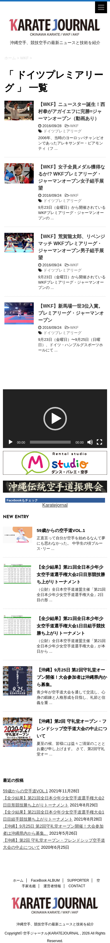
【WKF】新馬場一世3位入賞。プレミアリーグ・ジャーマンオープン (71, 313)
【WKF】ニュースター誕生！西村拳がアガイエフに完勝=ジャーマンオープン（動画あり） (71, 111)
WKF (74, 126)
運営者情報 (52, 877)
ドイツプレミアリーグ (62, 131)
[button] (55, 418)
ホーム (18, 871)
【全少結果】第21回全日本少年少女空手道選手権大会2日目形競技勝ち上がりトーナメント (71, 574)
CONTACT (76, 877)
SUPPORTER (78, 871)
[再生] (10, 442)
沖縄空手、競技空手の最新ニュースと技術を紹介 (55, 915)
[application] (55, 418)
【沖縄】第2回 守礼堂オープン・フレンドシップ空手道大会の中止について (72, 728)
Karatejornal (54, 505)
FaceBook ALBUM (45, 871)
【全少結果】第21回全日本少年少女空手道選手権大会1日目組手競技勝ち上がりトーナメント (71, 626)
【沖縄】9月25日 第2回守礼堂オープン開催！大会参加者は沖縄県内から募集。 (72, 677)
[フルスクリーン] (99, 442)
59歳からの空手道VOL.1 (61, 530)
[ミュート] (90, 442)
